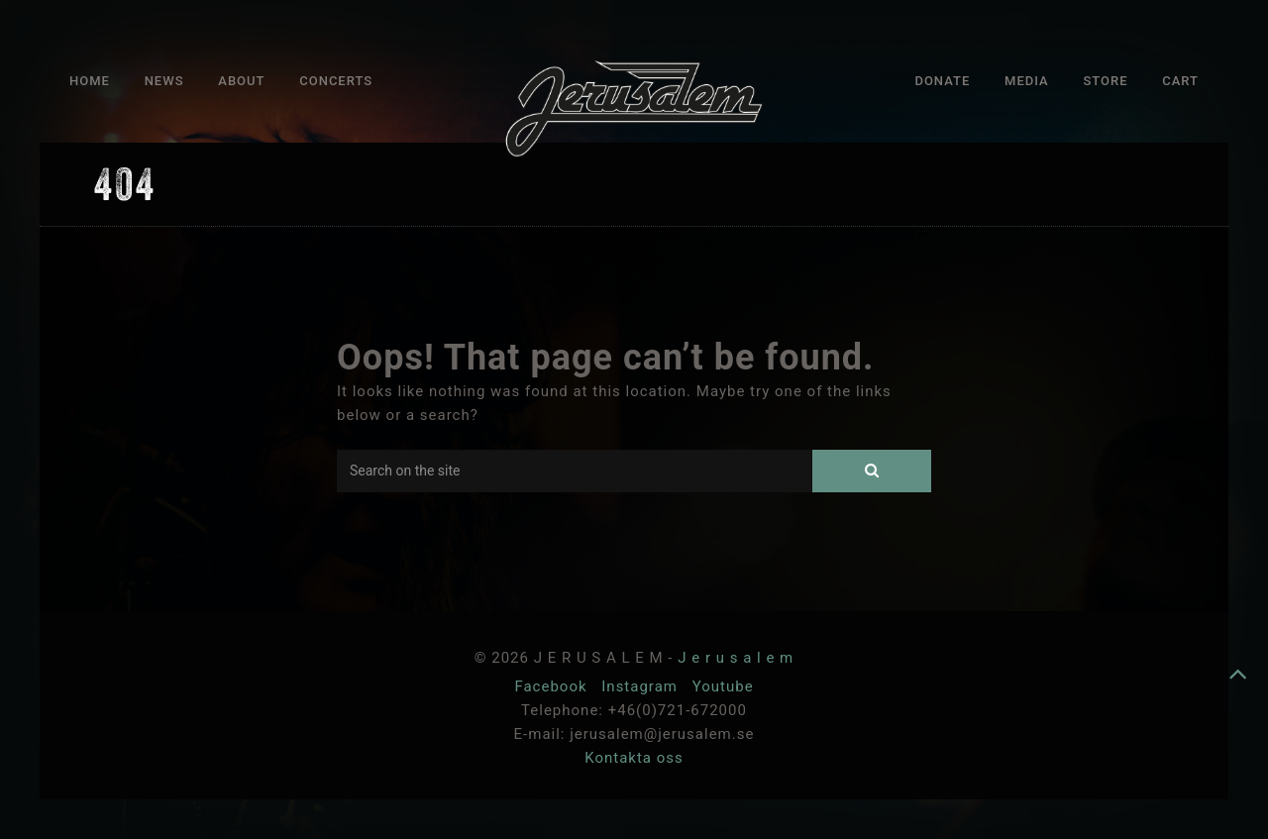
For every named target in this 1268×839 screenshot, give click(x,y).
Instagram (641, 686)
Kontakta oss (634, 758)
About (241, 80)
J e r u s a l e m (735, 658)
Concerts (335, 80)
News (164, 80)
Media (1026, 80)
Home (89, 80)
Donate (942, 80)
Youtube (723, 686)
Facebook (552, 686)
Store (1105, 80)
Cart (1180, 80)
